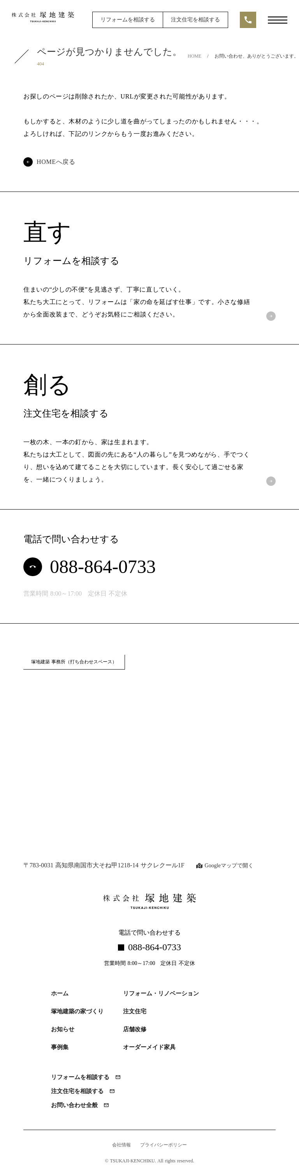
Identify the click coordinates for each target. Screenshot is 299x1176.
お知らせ (62, 1029)
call (248, 20)
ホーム (60, 993)
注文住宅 (134, 1011)
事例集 (60, 1047)
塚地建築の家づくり (77, 1011)
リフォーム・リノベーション (161, 993)
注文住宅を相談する (195, 20)
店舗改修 (134, 1029)
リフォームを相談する (127, 20)
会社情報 (121, 1145)
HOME (194, 56)
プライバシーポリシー (163, 1145)
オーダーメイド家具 (149, 1047)
